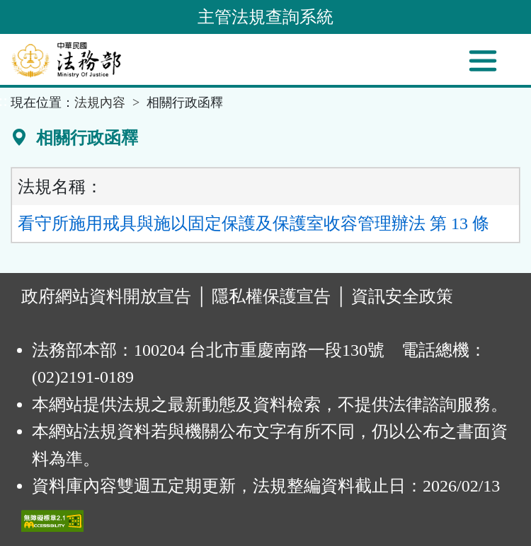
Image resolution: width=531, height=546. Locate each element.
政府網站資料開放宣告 (106, 296)
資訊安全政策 (402, 296)
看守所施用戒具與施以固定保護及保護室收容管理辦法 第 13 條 (253, 223)
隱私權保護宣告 (271, 296)
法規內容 (99, 102)
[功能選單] (482, 61)
